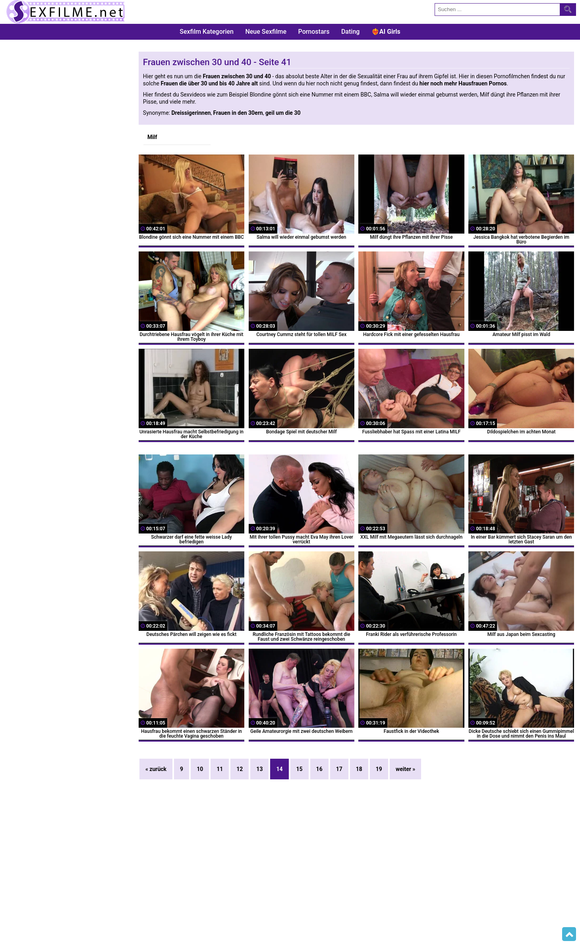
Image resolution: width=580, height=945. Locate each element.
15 (299, 769)
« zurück (155, 769)
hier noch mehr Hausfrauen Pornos (463, 83)
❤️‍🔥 (385, 31)
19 (379, 769)
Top (569, 934)
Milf (152, 137)
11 (220, 769)
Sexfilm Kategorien (207, 31)
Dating (350, 31)
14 (279, 769)
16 (319, 769)
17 (339, 769)
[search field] (497, 9)
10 (200, 769)
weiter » (405, 769)
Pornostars (314, 31)
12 (239, 769)
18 (359, 769)
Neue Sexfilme (265, 31)
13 (259, 769)
